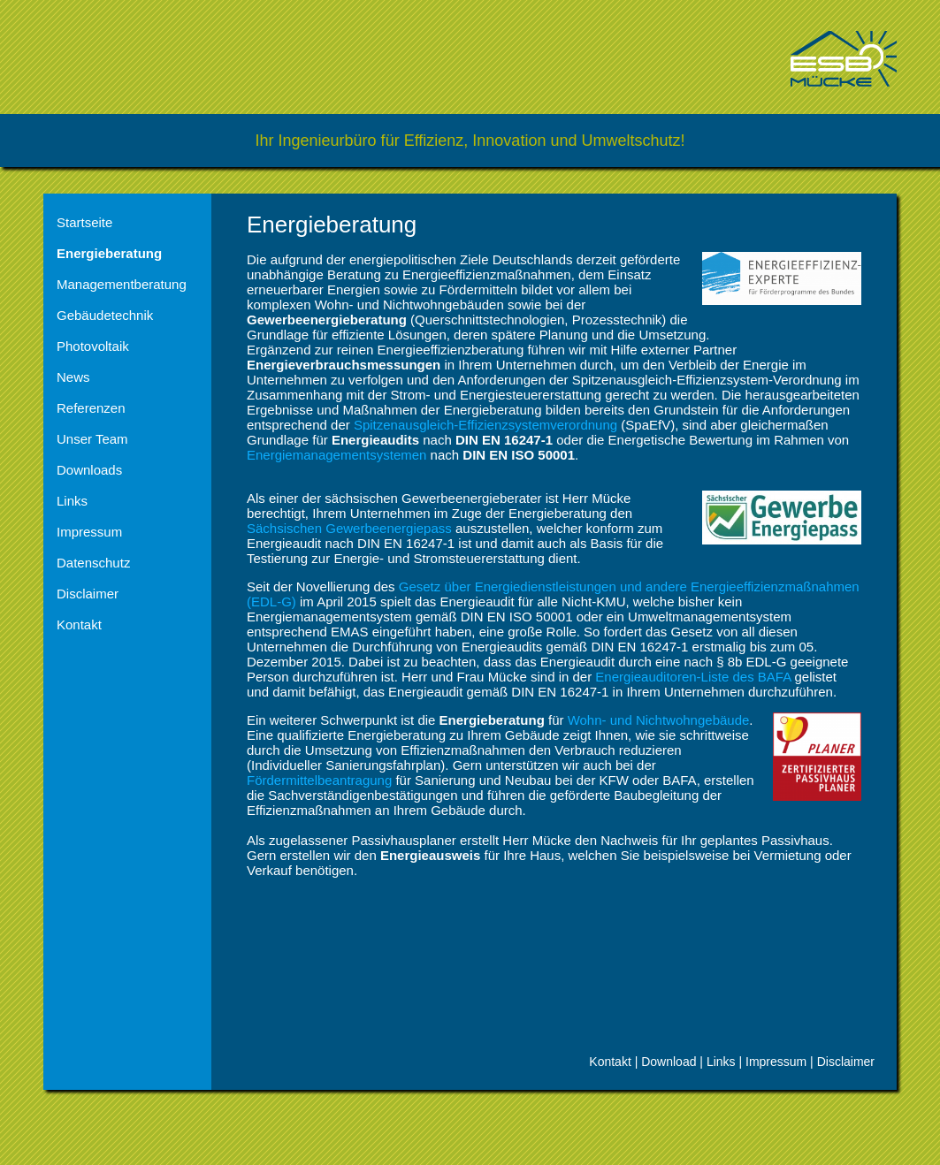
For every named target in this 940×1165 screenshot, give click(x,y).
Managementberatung (122, 284)
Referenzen (91, 407)
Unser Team (92, 438)
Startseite (84, 222)
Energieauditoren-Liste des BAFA (694, 676)
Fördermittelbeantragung (319, 780)
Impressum (89, 531)
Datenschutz (93, 562)
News (73, 377)
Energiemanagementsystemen (336, 454)
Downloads (89, 469)
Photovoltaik (93, 346)
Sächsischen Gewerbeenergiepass (349, 528)
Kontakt (79, 624)
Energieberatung (109, 253)
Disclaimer (87, 593)
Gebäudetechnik (105, 315)
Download (668, 1062)
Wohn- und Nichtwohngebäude (659, 719)
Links (72, 500)
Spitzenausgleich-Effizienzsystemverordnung (485, 424)
